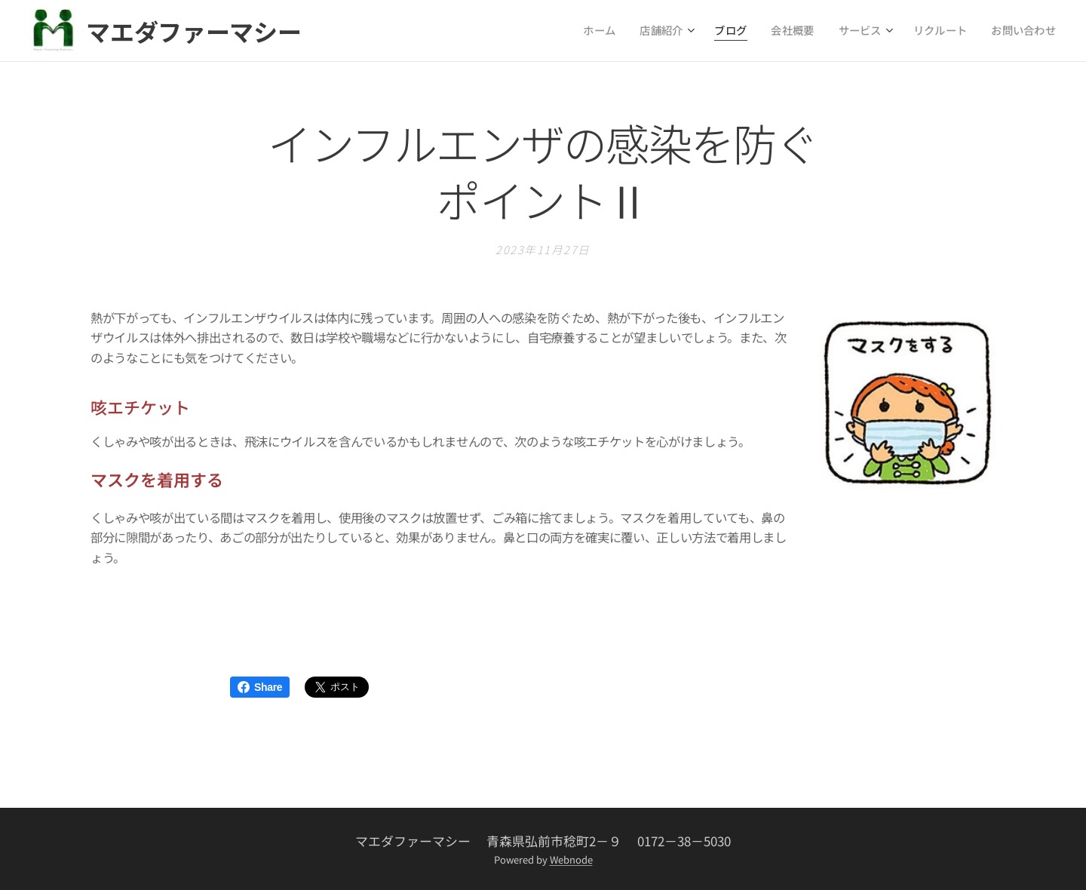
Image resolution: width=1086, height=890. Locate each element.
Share (260, 687)
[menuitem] (624, 31)
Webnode (571, 859)
